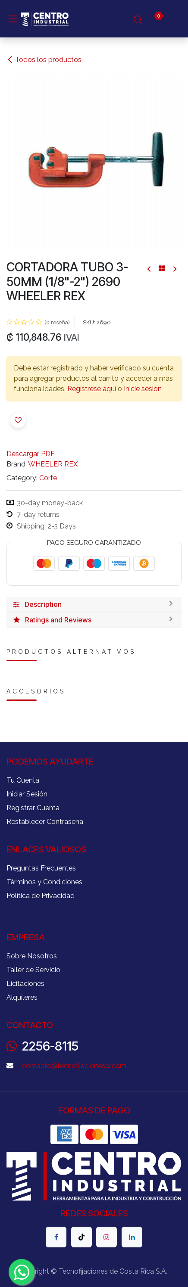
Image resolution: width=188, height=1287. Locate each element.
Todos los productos (43, 60)
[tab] (94, 604)
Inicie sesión (143, 389)
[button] (18, 420)
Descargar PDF (30, 454)
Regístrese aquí (91, 389)
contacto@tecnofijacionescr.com (74, 1066)
